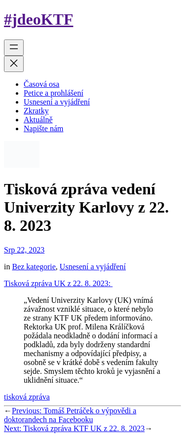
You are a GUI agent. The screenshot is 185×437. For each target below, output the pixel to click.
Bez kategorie (33, 266)
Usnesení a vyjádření (93, 266)
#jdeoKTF (38, 19)
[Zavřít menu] (14, 64)
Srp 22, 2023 (24, 250)
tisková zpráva (27, 397)
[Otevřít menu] (14, 47)
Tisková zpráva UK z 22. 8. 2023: (58, 283)
